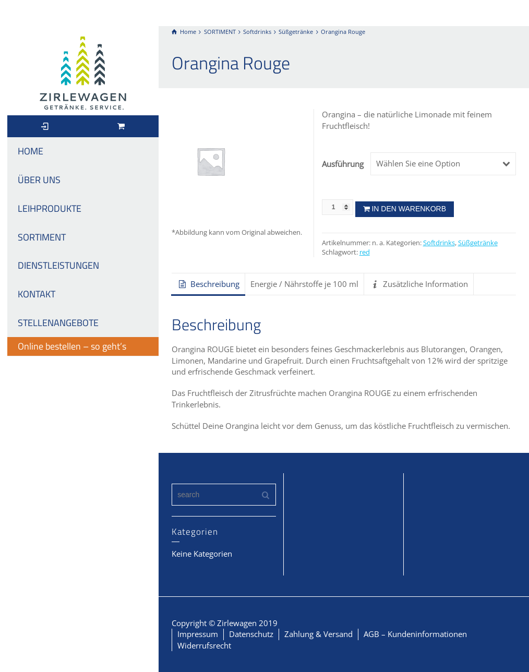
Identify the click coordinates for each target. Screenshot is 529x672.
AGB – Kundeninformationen (415, 634)
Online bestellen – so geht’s (72, 346)
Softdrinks (439, 242)
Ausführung (342, 164)
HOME (30, 151)
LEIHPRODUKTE (49, 208)
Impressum (197, 634)
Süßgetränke (478, 242)
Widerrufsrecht (204, 645)
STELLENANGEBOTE (58, 323)
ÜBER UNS (39, 180)
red (364, 252)
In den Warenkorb (408, 209)
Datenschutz (251, 634)
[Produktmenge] (337, 207)
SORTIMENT (42, 237)
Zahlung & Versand (318, 634)
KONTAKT (36, 294)
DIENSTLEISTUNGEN (58, 265)
